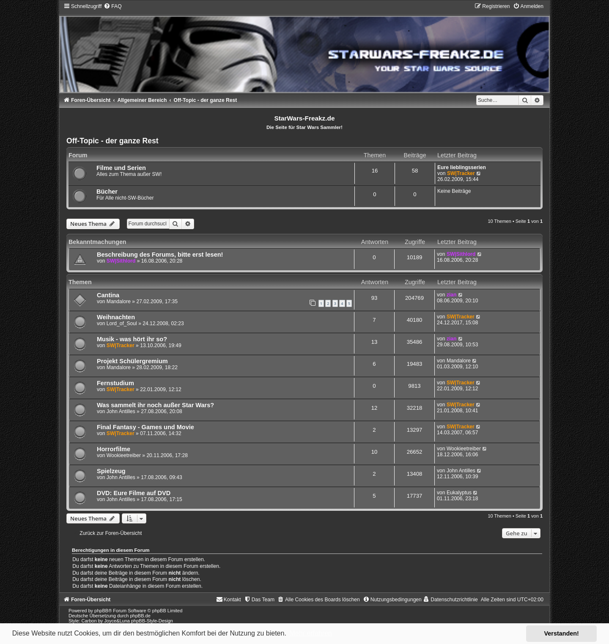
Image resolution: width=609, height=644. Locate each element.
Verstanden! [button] (561, 633)
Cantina (108, 295)
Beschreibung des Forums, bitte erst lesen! (160, 254)
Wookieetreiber (124, 455)
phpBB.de (140, 615)
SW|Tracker (461, 173)
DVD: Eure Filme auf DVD (133, 493)
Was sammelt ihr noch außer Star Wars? (155, 405)
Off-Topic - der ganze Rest (112, 141)
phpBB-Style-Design (152, 620)
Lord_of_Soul (122, 323)
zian (452, 295)
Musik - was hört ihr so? (132, 339)
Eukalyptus (459, 493)
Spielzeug (111, 471)
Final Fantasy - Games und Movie (145, 427)
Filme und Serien (121, 167)
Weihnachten (116, 317)
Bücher (107, 191)
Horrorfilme (113, 449)
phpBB (101, 610)
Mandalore (119, 301)
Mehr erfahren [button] (310, 633)
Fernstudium (115, 383)
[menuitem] (112, 6)
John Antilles (121, 411)
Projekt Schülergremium (132, 361)
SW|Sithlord (121, 261)
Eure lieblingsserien (461, 167)
